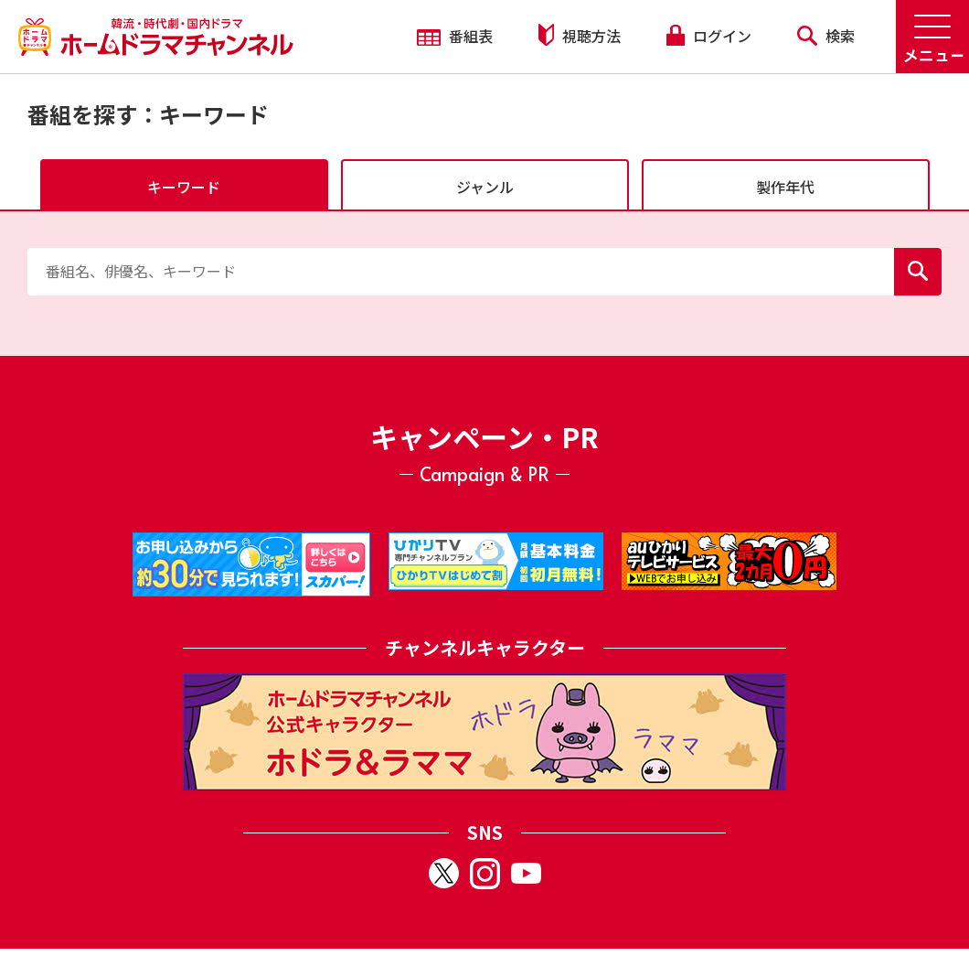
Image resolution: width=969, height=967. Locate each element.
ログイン (708, 36)
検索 (826, 36)
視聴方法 (579, 35)
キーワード (183, 187)
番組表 (455, 36)
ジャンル (485, 187)
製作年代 (785, 187)
